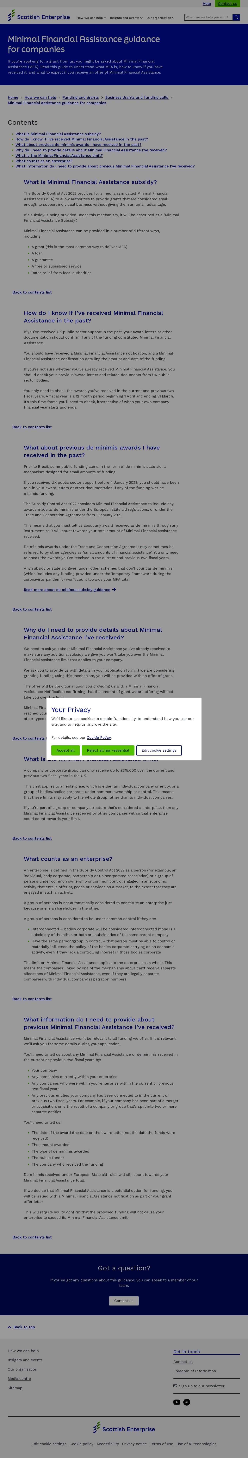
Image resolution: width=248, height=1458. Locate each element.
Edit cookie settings (159, 750)
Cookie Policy (99, 737)
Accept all (66, 750)
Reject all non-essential (108, 750)
